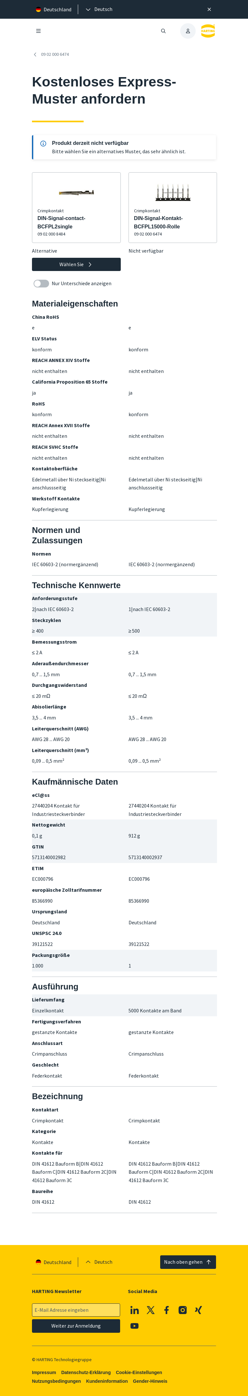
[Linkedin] (134, 1310)
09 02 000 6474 (50, 54)
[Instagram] (183, 1310)
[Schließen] (209, 9)
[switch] (41, 283)
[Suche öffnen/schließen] (163, 31)
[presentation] (98, 9)
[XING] (198, 1310)
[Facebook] (166, 1310)
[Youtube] (134, 1326)
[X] (151, 1310)
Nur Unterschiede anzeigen (72, 283)
